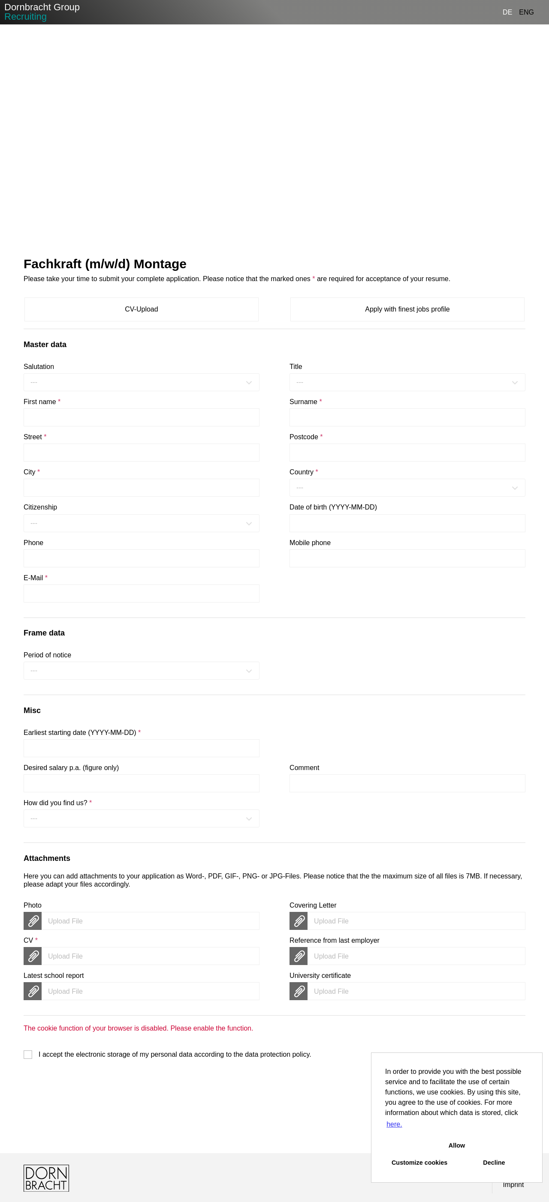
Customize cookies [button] (419, 1162)
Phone (33, 542)
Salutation (39, 366)
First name (42, 401)
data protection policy (277, 1054)
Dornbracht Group (42, 12)
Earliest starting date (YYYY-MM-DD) (82, 732)
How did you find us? (58, 802)
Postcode (306, 437)
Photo (33, 905)
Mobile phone (310, 542)
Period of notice (47, 655)
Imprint (513, 1184)
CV (31, 940)
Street (35, 437)
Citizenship (40, 507)
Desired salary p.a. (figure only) (71, 767)
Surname (306, 401)
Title (296, 366)
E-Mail (36, 578)
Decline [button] (494, 1162)
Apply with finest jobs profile (407, 309)
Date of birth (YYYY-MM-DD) (333, 507)
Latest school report (54, 975)
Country (304, 472)
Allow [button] (457, 1145)
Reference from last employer (335, 940)
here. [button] (394, 1124)
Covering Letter (313, 905)
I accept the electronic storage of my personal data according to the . (175, 1054)
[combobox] (141, 382)
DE (507, 12)
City (32, 472)
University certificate (320, 975)
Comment (304, 767)
